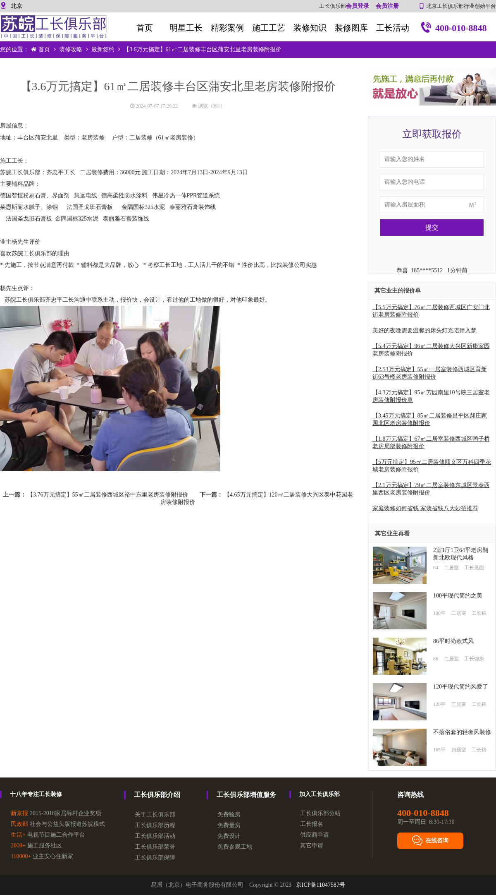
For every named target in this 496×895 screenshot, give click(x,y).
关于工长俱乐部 (155, 814)
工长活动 (392, 27)
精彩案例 (227, 27)
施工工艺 (268, 27)
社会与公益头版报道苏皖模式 (58, 824)
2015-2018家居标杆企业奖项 (56, 813)
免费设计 (229, 836)
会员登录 (357, 6)
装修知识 (310, 27)
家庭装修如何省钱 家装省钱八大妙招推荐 (425, 508)
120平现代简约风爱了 (460, 687)
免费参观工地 (234, 847)
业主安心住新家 (42, 856)
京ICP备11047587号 (320, 885)
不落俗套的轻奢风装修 (462, 732)
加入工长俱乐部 (319, 794)
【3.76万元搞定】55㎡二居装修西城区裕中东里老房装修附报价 (107, 495)
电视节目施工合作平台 (48, 835)
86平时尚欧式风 (453, 641)
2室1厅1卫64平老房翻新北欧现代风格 (460, 554)
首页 (144, 27)
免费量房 (229, 825)
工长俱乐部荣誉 (155, 847)
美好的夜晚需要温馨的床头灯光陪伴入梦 (424, 330)
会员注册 (387, 6)
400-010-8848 (453, 28)
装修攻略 (70, 49)
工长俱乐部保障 (155, 857)
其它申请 (311, 845)
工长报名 (311, 824)
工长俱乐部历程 (155, 825)
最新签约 (102, 49)
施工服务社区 (36, 845)
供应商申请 (314, 835)
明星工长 (186, 27)
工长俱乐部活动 (155, 836)
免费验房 (229, 814)
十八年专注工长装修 (36, 794)
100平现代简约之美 (457, 596)
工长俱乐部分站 (320, 813)
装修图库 (351, 27)
